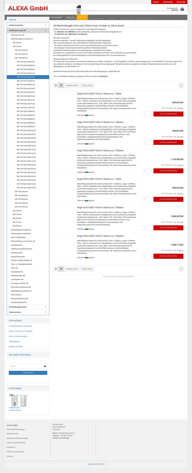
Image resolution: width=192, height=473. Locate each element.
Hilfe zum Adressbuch (15, 457)
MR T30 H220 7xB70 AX (26, 113)
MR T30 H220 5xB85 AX (26, 128)
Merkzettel (181, 2)
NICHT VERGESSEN (18, 243)
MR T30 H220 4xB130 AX (26, 178)
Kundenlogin (168, 2)
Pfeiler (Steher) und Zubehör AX (23, 247)
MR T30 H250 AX (21, 197)
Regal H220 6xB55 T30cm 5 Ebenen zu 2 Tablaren (100, 127)
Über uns (70, 17)
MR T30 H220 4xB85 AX (26, 124)
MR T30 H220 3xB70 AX (26, 98)
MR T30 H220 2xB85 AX (26, 117)
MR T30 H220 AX (21, 63)
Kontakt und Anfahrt (52, 17)
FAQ (23, 17)
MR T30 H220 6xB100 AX (26, 151)
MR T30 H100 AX (21, 56)
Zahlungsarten (14, 347)
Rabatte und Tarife (16, 352)
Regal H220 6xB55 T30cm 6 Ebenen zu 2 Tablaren (100, 213)
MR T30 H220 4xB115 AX (26, 163)
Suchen (156, 2)
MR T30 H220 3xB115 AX (26, 159)
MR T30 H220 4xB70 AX (26, 101)
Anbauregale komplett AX (21, 239)
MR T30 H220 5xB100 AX (26, 147)
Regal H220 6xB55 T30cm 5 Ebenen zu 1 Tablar (99, 99)
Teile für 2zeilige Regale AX (21, 266)
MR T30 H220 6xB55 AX (26, 82)
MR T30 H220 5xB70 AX (26, 105)
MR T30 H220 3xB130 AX (26, 174)
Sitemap (10, 462)
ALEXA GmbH (93, 469)
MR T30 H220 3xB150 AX (26, 189)
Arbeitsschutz (15, 318)
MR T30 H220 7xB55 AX (26, 86)
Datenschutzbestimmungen (17, 444)
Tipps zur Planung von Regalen (20, 336)
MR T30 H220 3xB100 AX (26, 140)
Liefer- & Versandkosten (18, 342)
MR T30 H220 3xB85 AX (26, 121)
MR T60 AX (17, 224)
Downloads (12, 17)
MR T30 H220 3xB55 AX (26, 71)
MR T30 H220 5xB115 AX (26, 166)
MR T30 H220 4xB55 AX (26, 75)
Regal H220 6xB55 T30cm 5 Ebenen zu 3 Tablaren (100, 156)
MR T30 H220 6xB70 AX (26, 109)
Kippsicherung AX (18, 262)
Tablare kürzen (15, 416)
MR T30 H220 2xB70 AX (26, 94)
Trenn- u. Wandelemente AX (21, 270)
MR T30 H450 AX (21, 212)
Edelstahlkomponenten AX (21, 296)
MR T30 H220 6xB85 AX (26, 132)
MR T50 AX (17, 220)
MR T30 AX (17, 52)
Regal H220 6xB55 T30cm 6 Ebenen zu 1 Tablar (99, 184)
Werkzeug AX (16, 300)
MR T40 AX (17, 216)
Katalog (82, 17)
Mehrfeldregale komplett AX (22, 44)
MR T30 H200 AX (21, 59)
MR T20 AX (17, 48)
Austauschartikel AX (19, 308)
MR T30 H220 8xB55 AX (26, 90)
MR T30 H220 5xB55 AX (26, 79)
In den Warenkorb (168, 119)
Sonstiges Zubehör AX (19, 289)
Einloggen (28, 378)
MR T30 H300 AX (21, 201)
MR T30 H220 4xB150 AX (26, 193)
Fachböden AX (16, 250)
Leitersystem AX (17, 285)
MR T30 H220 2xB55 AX (26, 67)
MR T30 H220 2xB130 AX (26, 170)
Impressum (11, 452)
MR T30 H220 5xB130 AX (26, 182)
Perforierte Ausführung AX (21, 292)
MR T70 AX (17, 228)
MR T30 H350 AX (21, 205)
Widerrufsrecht (12, 439)
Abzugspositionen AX (19, 304)
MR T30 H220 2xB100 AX (26, 136)
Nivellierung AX (17, 258)
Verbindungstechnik (17, 312)
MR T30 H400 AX (21, 208)
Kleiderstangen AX (18, 281)
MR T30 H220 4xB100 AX (26, 143)
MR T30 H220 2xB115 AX (26, 155)
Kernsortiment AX (17, 40)
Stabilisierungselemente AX (21, 254)
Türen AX (14, 273)
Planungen (34, 17)
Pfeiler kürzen (15, 413)
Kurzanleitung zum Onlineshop (20, 331)
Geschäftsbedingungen (16, 435)
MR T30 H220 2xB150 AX (26, 185)
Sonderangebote (16, 31)
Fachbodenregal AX (17, 36)
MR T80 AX (17, 231)
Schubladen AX (17, 277)
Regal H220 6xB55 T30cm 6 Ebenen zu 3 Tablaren (100, 241)
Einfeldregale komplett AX (21, 235)
